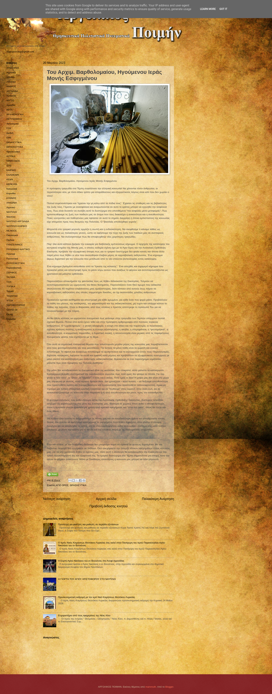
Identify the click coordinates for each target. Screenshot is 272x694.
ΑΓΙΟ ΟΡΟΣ (62, 485)
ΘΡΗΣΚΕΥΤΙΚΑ (78, 485)
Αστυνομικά (12, 123)
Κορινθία (11, 193)
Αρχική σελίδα (106, 499)
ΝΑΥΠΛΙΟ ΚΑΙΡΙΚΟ (16, 226)
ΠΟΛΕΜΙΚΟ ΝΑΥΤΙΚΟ (18, 249)
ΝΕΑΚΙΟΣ (11, 230)
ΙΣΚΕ (9, 165)
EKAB (9, 314)
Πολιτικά (10, 254)
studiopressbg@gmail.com (20, 51)
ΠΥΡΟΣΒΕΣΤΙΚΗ (15, 263)
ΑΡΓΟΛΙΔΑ (12, 91)
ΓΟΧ (8, 128)
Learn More (208, 8)
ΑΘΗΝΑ (10, 77)
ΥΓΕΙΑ (9, 300)
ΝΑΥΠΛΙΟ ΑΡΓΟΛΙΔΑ (17, 221)
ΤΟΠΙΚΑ (10, 286)
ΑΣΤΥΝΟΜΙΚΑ (14, 119)
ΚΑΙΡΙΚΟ (11, 170)
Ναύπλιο (10, 216)
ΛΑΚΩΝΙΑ (11, 202)
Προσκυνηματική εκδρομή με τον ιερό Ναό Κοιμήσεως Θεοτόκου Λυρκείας (96, 597)
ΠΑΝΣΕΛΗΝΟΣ (14, 244)
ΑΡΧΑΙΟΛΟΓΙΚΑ (15, 114)
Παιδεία (10, 240)
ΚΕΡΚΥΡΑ (11, 184)
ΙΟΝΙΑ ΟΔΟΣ (13, 160)
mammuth (150, 686)
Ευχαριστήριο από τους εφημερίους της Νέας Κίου (84, 615)
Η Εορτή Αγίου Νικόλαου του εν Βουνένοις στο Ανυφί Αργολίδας (91, 560)
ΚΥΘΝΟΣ (11, 198)
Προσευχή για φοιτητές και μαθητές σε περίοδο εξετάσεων (88, 524)
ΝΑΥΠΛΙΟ (11, 212)
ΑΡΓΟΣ (10, 100)
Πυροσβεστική (13, 267)
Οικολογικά (12, 235)
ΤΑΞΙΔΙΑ (10, 277)
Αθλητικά (11, 81)
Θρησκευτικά (13, 151)
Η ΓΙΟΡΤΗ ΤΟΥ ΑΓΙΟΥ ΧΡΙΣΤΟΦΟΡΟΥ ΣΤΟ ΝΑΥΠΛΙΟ (87, 579)
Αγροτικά (11, 72)
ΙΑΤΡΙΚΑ (10, 156)
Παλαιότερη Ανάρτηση (158, 499)
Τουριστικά (11, 295)
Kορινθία (11, 319)
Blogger (169, 686)
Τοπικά (10, 291)
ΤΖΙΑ (9, 282)
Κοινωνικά (11, 188)
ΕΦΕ (8, 137)
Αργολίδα (11, 95)
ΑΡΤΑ (9, 109)
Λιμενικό (10, 207)
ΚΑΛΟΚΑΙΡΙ (12, 175)
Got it (223, 8)
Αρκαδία (10, 105)
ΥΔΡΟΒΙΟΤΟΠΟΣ (15, 305)
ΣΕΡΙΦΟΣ (11, 272)
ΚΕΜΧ (9, 179)
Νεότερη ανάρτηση (56, 499)
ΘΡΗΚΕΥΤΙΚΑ (13, 142)
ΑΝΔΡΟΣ (11, 86)
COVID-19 (11, 309)
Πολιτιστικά (12, 258)
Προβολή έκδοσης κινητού (109, 506)
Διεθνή (9, 133)
